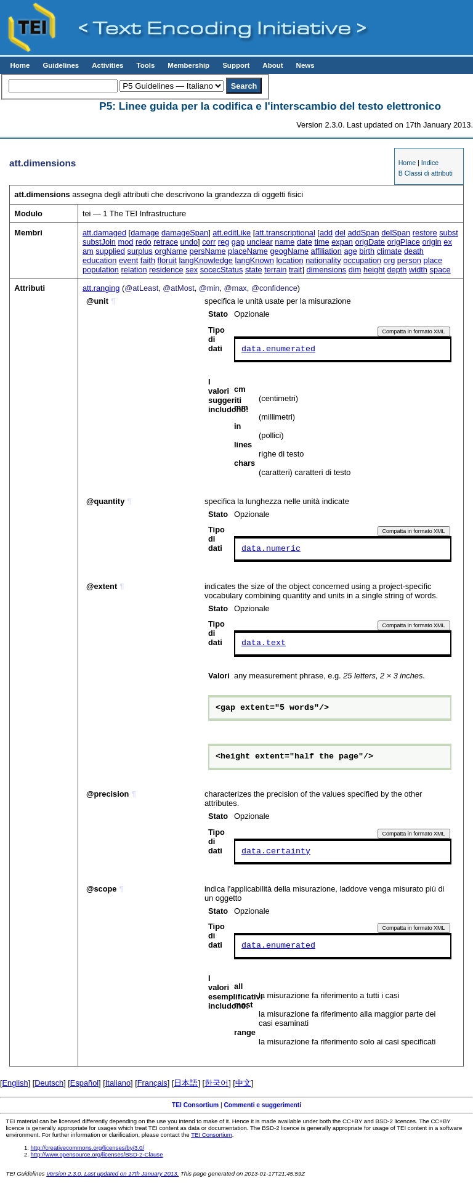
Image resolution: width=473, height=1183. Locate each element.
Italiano (118, 1082)
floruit (167, 260)
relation (134, 269)
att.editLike (231, 232)
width (418, 269)
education (100, 260)
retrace (165, 241)
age (350, 251)
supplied (110, 251)
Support (235, 65)
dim (355, 269)
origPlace (403, 241)
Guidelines (60, 65)
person (409, 260)
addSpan (363, 232)
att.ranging (101, 288)
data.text (263, 643)
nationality (323, 260)
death (414, 251)
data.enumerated (278, 349)
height (374, 269)
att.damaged (104, 232)
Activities (107, 65)
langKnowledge (206, 260)
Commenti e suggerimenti (262, 1105)
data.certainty (275, 851)
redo (143, 241)
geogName (289, 251)
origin (431, 241)
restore (425, 232)
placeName (248, 251)
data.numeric (271, 549)
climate (389, 251)
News (305, 65)
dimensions (327, 269)
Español (84, 1082)
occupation (362, 260)
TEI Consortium (195, 1105)
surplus (139, 251)
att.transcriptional (285, 232)
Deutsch (48, 1082)
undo (189, 241)
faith (147, 260)
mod (126, 241)
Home (20, 65)
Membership (188, 65)
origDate (370, 241)
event (128, 260)
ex (447, 241)
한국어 (216, 1082)
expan (342, 241)
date (304, 241)
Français (152, 1082)
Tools (145, 65)
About (272, 65)
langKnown (254, 260)
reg (224, 241)
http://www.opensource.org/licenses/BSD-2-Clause (97, 1154)
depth (396, 269)
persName (208, 251)
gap (238, 241)
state (253, 269)
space (439, 269)
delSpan (395, 232)
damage (145, 232)
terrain (275, 269)
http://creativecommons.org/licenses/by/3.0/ (88, 1147)
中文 (243, 1082)
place (433, 260)
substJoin (99, 241)
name (284, 241)
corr (209, 241)
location (289, 260)
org (389, 260)
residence (166, 269)
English (15, 1082)
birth (366, 251)
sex (191, 269)
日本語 (186, 1082)
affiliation (326, 251)
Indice (430, 162)
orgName (171, 251)
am (88, 251)
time (321, 241)
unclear (260, 241)
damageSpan (184, 232)
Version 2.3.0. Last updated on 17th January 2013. (112, 1173)
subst (448, 232)
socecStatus (221, 269)
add (326, 232)
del (340, 232)
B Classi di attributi (425, 173)
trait (295, 269)
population (101, 269)
